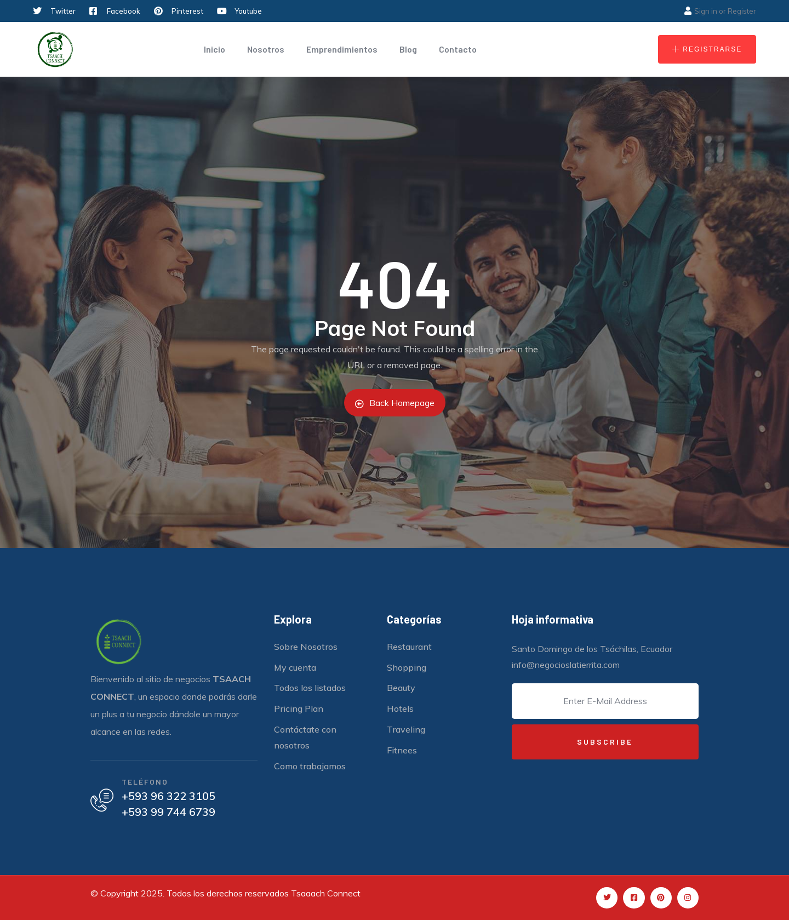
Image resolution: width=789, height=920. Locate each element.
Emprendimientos (342, 49)
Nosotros (265, 49)
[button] (707, 49)
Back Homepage (394, 402)
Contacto (458, 49)
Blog (408, 49)
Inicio (214, 49)
